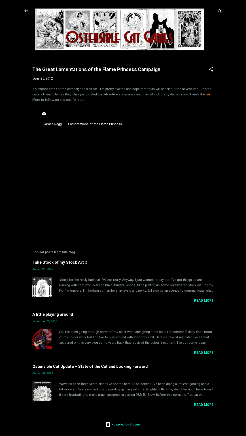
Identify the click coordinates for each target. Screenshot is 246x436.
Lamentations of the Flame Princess (95, 124)
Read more (204, 301)
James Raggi (52, 124)
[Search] (220, 12)
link (207, 94)
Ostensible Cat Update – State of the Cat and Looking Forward (90, 366)
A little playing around (52, 314)
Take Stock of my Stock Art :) (59, 262)
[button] (211, 70)
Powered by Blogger (123, 424)
